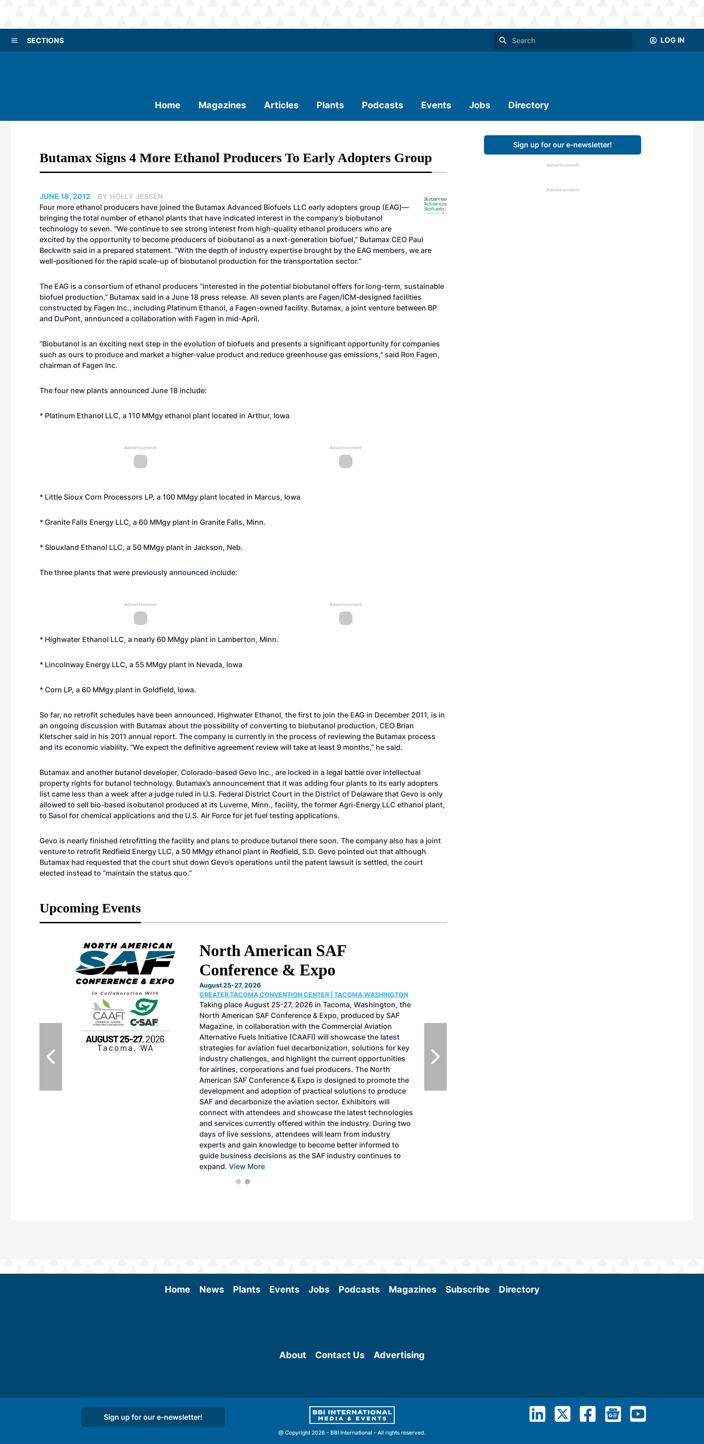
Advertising (399, 1424)
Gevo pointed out (348, 851)
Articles (281, 105)
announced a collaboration (130, 318)
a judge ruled (171, 793)
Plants (330, 105)
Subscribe (467, 1250)
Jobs (479, 105)
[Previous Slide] (51, 1056)
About (292, 1424)
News (211, 1250)
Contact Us (340, 1424)
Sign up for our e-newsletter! (562, 144)
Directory (528, 105)
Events (436, 105)
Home (167, 105)
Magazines (222, 105)
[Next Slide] (435, 1056)
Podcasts (382, 105)
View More (247, 1166)
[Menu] (14, 40)
